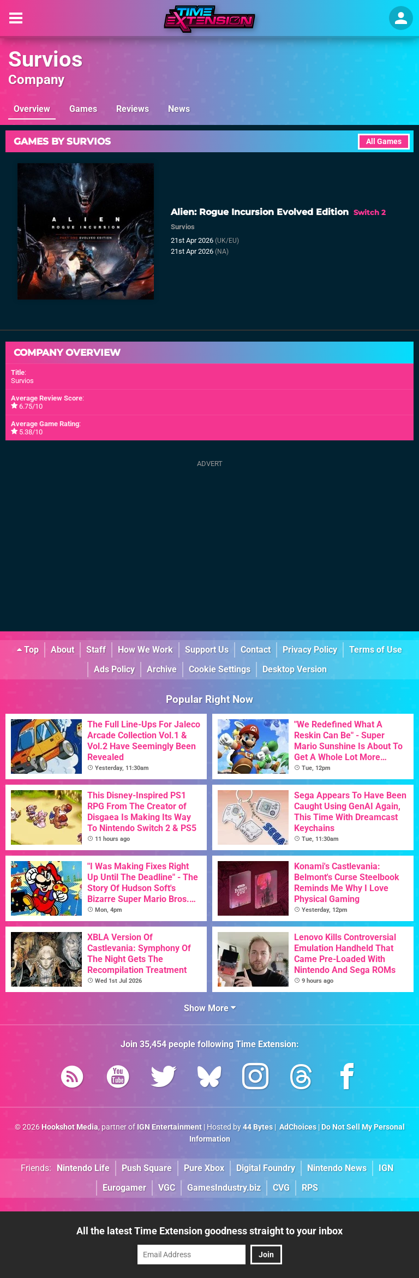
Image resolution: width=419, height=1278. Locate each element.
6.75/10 (31, 406)
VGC (166, 1188)
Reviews (132, 109)
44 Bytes (258, 1127)
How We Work (145, 649)
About (62, 649)
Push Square (147, 1168)
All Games (384, 141)
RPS (310, 1188)
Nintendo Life (83, 1168)
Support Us (207, 649)
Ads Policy (114, 669)
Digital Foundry (265, 1168)
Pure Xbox (204, 1168)
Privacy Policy (310, 649)
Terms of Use (375, 649)
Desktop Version (294, 669)
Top (28, 649)
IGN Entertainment (169, 1127)
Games (83, 109)
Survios (45, 59)
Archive (162, 669)
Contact (256, 649)
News (179, 109)
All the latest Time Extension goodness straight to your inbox (209, 1231)
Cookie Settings (219, 669)
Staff (96, 649)
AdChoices (297, 1127)
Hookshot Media (69, 1127)
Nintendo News (337, 1168)
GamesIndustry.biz (224, 1188)
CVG (281, 1188)
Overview (32, 109)
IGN (386, 1168)
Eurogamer (124, 1188)
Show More (210, 1008)
